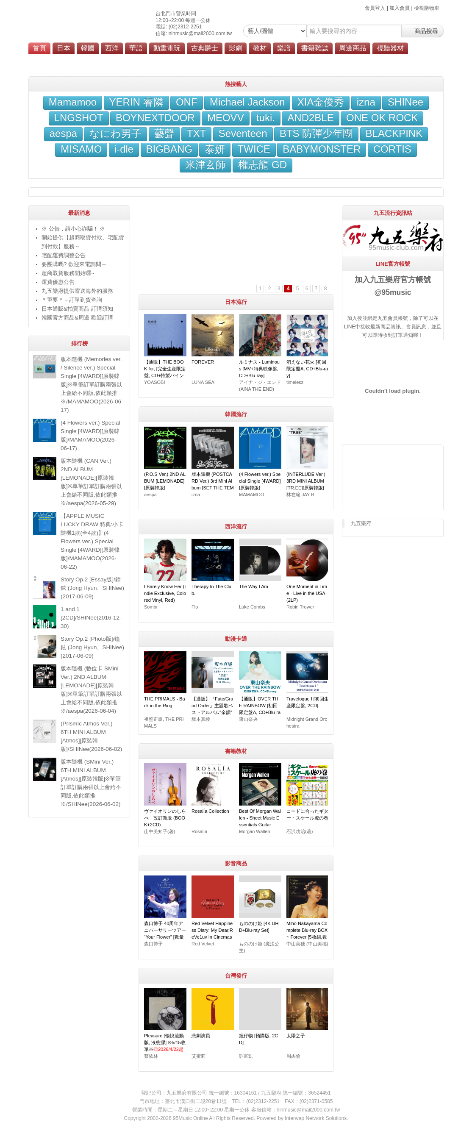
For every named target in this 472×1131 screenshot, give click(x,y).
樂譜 (284, 48)
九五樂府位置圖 (116, 60)
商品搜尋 (422, 31)
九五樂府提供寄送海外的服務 (77, 291)
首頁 (39, 48)
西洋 (112, 48)
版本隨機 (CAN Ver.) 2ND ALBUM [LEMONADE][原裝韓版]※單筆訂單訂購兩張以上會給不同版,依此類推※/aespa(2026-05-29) (91, 482)
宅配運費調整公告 (64, 255)
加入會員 (399, 8)
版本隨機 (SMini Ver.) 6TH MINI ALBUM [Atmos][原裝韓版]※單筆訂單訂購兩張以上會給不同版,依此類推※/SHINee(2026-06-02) (91, 783)
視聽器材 (390, 48)
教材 (260, 48)
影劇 (235, 48)
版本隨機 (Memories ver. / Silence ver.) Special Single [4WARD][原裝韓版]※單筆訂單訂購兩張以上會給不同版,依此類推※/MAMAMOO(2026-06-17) (92, 384)
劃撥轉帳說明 (159, 60)
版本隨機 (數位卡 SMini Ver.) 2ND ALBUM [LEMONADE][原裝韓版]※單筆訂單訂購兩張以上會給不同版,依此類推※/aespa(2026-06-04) (91, 689)
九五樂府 (361, 523)
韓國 (87, 48)
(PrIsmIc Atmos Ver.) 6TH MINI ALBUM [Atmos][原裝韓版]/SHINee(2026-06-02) (91, 736)
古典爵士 (204, 48)
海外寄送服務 (240, 60)
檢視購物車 (426, 8)
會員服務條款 (281, 60)
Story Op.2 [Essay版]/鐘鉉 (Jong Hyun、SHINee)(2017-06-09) (92, 588)
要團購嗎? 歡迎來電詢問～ (74, 264)
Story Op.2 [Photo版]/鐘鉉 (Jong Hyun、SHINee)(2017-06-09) (92, 647)
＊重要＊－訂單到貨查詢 (72, 300)
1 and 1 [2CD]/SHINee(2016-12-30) (91, 617)
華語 (136, 48)
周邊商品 (352, 48)
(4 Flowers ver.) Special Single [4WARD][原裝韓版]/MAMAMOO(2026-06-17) (90, 435)
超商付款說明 (200, 60)
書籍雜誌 (314, 48)
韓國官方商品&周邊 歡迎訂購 (77, 317)
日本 (63, 48)
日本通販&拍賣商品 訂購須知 (77, 309)
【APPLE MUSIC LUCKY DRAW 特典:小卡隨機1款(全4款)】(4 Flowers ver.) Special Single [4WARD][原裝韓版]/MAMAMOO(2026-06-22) (92, 541)
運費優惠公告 (58, 282)
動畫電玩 (166, 48)
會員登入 (375, 8)
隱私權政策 (318, 60)
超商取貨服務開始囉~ (68, 273)
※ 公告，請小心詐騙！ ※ (73, 228)
